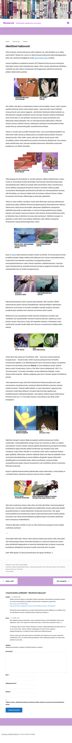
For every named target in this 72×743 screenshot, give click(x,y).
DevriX (33, 734)
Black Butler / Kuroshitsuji (29, 567)
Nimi (7, 675)
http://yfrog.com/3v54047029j (18, 604)
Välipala (25, 41)
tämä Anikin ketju (41, 58)
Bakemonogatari (17, 567)
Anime (7, 41)
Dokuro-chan (56, 567)
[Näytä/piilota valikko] (68, 23)
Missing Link (8, 23)
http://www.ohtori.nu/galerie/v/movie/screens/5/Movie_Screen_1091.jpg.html (32, 606)
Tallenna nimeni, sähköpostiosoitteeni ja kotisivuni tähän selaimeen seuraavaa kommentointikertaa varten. (35, 703)
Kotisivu (8, 691)
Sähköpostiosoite (11, 683)
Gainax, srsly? (10, 581)
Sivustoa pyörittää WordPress (10, 734)
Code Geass (48, 567)
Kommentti (9, 651)
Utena (21, 569)
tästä (14, 255)
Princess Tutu (15, 569)
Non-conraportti (61, 581)
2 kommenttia (10, 571)
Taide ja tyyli (16, 41)
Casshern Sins (41, 567)
